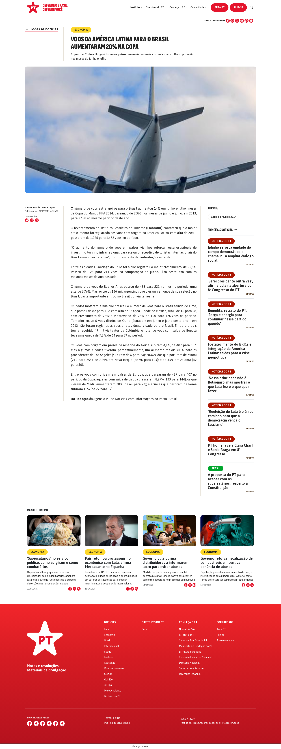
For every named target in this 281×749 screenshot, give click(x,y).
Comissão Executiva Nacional (195, 657)
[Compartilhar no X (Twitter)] (32, 220)
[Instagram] (232, 21)
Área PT (220, 7)
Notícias (110, 622)
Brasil (215, 468)
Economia (37, 551)
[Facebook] (228, 21)
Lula (106, 629)
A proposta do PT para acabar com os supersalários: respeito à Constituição (228, 481)
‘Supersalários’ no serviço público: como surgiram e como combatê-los (52, 562)
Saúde (107, 651)
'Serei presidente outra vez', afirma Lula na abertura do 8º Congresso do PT (230, 285)
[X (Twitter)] (237, 21)
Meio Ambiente (112, 690)
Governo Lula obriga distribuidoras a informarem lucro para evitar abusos (165, 562)
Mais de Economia (37, 510)
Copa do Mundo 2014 (223, 216)
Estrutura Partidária (190, 651)
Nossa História (187, 629)
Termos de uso (112, 717)
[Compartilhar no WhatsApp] (37, 220)
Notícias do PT (221, 241)
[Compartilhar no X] (74, 589)
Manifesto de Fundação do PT (196, 646)
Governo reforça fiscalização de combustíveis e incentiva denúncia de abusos (226, 562)
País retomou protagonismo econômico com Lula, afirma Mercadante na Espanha (108, 562)
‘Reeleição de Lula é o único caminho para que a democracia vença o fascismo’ (231, 418)
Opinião (108, 679)
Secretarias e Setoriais (191, 668)
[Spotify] (251, 21)
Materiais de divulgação (46, 670)
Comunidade (225, 622)
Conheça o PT (188, 622)
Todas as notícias (41, 29)
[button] (136, 7)
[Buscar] (251, 7)
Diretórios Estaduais (190, 674)
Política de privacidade (117, 722)
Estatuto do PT (187, 634)
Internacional (111, 646)
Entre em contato (226, 640)
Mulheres (109, 657)
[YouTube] (242, 21)
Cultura (108, 674)
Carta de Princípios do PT (193, 640)
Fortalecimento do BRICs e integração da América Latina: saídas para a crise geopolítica (229, 350)
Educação (109, 662)
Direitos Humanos (114, 668)
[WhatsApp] (246, 21)
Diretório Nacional (189, 662)
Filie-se (238, 7)
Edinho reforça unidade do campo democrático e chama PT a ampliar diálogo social (231, 253)
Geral (145, 629)
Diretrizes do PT (153, 622)
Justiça (108, 685)
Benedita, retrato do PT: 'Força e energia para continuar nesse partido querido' (227, 316)
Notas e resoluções (43, 666)
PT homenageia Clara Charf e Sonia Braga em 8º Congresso (230, 449)
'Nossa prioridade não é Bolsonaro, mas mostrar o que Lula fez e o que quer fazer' (229, 384)
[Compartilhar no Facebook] (27, 220)
